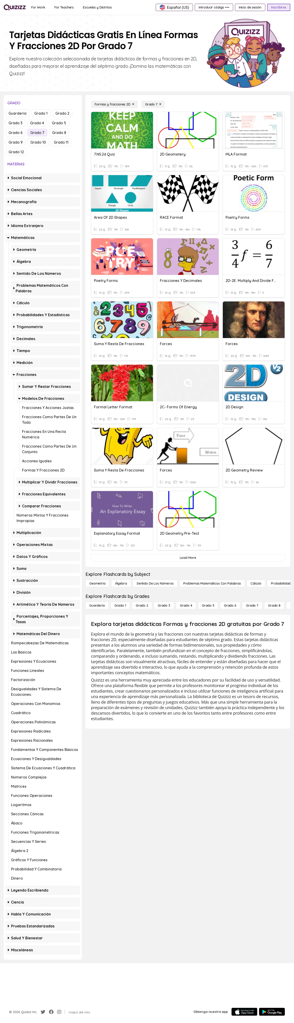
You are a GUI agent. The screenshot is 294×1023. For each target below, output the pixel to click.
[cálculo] (256, 583)
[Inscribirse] (278, 7)
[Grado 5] (208, 605)
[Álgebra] (121, 583)
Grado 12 (16, 152)
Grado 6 (15, 132)
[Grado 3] (164, 605)
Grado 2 (62, 113)
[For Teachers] (64, 7)
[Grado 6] (230, 605)
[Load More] (188, 557)
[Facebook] (51, 1012)
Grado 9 (15, 142)
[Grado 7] (153, 104)
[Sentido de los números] (155, 583)
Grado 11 (61, 142)
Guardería (17, 113)
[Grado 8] (274, 605)
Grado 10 (38, 142)
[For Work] (38, 7)
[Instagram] (59, 1012)
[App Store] (244, 1012)
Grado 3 (15, 123)
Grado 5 (59, 123)
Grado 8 (59, 132)
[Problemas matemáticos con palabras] (212, 583)
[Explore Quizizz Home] (15, 7)
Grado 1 (41, 113)
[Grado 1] (120, 605)
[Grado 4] (186, 605)
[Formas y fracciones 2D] (114, 104)
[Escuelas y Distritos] (97, 7)
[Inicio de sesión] (250, 7)
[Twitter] (43, 1012)
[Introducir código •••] (214, 7)
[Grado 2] (142, 605)
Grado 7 (37, 132)
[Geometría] (97, 583)
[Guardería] (97, 605)
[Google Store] (272, 1012)
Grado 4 (37, 123)
